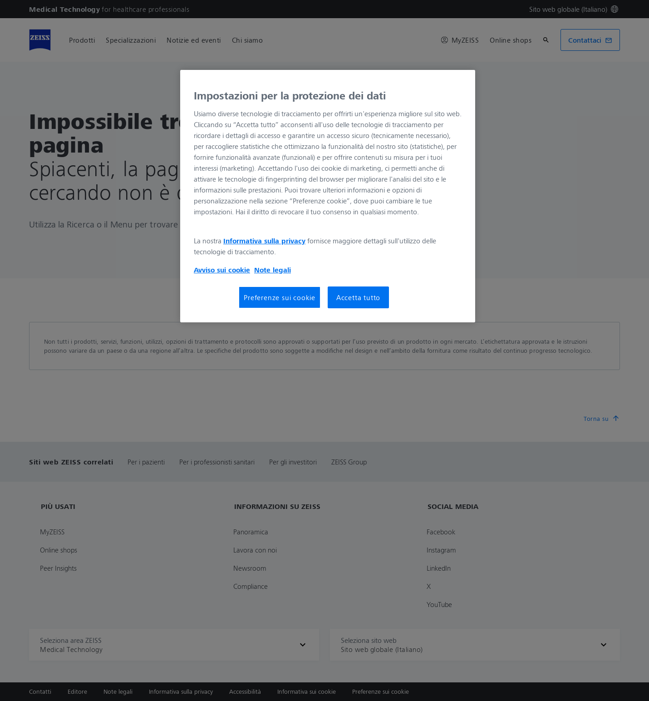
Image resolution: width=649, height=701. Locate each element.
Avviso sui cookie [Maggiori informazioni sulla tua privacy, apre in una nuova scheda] (222, 270)
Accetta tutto (358, 297)
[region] (327, 196)
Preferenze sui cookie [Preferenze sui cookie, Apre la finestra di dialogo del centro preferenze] (279, 297)
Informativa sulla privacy (264, 241)
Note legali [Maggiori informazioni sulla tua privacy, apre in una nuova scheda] (272, 270)
